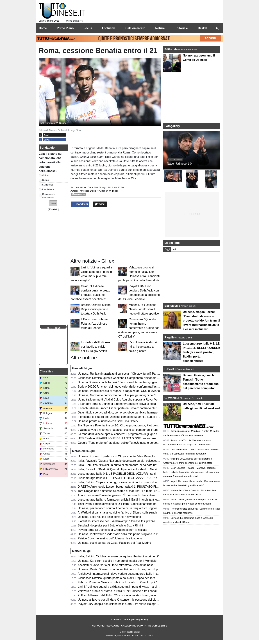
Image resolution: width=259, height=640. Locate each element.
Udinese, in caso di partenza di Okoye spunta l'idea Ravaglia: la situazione (125, 456)
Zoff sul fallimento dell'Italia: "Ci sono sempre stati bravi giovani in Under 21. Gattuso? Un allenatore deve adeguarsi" (152, 595)
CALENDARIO (128, 625)
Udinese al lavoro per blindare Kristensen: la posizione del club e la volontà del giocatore (134, 599)
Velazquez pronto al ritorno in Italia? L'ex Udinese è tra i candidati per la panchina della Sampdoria (140, 590)
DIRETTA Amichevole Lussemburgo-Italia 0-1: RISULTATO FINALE (120, 486)
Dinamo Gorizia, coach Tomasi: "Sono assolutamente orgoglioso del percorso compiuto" (134, 382)
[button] (53, 203)
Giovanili (170, 397)
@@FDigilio (112, 190)
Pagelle (169, 337)
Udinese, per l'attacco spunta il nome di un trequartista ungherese (120, 508)
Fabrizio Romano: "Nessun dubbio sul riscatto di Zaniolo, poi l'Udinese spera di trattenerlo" (135, 582)
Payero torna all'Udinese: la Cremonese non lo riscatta (112, 529)
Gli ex (83, 187)
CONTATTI (144, 625)
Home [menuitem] (43, 28)
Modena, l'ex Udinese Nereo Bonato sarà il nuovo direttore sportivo (144, 309)
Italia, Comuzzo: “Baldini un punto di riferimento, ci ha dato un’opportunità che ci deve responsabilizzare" (144, 465)
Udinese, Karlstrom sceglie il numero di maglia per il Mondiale (117, 560)
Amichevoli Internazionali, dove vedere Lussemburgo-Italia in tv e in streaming (127, 573)
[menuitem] (217, 28)
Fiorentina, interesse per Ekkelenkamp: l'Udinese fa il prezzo (116, 521)
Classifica (46, 371)
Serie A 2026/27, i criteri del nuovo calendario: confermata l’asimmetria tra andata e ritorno (135, 386)
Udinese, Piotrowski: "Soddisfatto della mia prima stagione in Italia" (120, 534)
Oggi (167, 249)
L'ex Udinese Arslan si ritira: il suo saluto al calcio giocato (143, 346)
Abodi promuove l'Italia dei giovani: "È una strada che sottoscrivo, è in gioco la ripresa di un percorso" (142, 495)
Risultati (53, 209)
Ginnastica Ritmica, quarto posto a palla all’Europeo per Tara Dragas (121, 578)
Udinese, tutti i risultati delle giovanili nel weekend (109, 516)
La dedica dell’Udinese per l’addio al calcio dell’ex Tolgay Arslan (95, 346)
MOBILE (155, 625)
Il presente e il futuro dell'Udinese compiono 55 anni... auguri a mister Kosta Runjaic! (131, 416)
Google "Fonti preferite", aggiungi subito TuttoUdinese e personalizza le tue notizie (130, 442)
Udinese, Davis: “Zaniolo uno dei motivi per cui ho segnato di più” (119, 569)
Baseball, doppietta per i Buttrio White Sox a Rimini (110, 525)
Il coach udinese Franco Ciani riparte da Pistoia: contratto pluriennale (122, 408)
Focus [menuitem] (88, 28)
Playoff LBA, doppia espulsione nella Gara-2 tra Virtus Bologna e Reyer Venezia (129, 603)
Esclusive (171, 305)
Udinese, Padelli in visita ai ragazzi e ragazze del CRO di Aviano (119, 390)
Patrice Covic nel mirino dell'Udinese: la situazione (110, 538)
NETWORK (98, 625)
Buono (45, 180)
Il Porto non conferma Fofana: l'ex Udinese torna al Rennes (94, 323)
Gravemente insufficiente (48, 196)
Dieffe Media (133, 632)
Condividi (80, 204)
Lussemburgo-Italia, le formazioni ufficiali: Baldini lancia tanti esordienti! (123, 499)
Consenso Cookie (120, 619)
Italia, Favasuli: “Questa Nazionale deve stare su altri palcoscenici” (120, 460)
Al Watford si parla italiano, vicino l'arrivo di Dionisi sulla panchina (119, 512)
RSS (164, 625)
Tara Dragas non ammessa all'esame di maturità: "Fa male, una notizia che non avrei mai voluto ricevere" (145, 490)
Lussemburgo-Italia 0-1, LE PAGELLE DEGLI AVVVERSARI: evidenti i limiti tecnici (130, 478)
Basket (169, 369)
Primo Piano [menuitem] (65, 28)
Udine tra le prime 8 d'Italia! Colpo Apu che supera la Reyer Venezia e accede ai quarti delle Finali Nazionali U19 (149, 399)
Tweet (100, 204)
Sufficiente (47, 184)
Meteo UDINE (53, 328)
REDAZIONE (112, 625)
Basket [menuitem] (202, 28)
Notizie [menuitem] (160, 28)
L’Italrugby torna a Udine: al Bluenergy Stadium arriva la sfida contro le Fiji (125, 403)
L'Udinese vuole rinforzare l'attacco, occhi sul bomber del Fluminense (122, 429)
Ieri (174, 249)
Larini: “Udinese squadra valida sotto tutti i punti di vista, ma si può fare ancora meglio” (133, 586)
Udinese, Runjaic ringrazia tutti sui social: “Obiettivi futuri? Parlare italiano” (125, 373)
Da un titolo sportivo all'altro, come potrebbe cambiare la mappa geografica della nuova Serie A (138, 412)
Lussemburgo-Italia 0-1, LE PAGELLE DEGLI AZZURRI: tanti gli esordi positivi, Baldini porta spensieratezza (146, 473)
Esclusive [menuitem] (108, 28)
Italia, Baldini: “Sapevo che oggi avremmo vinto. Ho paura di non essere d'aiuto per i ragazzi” (137, 482)
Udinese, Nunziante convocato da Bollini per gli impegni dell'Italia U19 (122, 395)
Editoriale (171, 49)
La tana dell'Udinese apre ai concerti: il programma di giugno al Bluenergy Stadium (130, 434)
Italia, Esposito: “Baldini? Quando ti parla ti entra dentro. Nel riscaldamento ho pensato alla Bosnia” (141, 469)
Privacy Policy (140, 619)
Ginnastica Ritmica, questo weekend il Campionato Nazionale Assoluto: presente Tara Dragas (137, 377)
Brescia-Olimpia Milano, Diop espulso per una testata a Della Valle (96, 309)
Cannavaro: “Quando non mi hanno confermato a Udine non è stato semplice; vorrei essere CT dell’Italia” (139, 328)
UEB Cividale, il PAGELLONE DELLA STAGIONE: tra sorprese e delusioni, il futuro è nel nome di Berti (143, 438)
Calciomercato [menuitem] (135, 28)
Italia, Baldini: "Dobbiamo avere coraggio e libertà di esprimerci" (118, 556)
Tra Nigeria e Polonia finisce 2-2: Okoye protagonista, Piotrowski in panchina (126, 425)
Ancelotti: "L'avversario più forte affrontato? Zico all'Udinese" (116, 565)
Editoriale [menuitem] (181, 28)
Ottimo (45, 175)
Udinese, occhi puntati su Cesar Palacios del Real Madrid (114, 542)
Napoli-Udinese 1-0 (179, 163)
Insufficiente (48, 189)
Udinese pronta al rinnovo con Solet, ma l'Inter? (108, 421)
